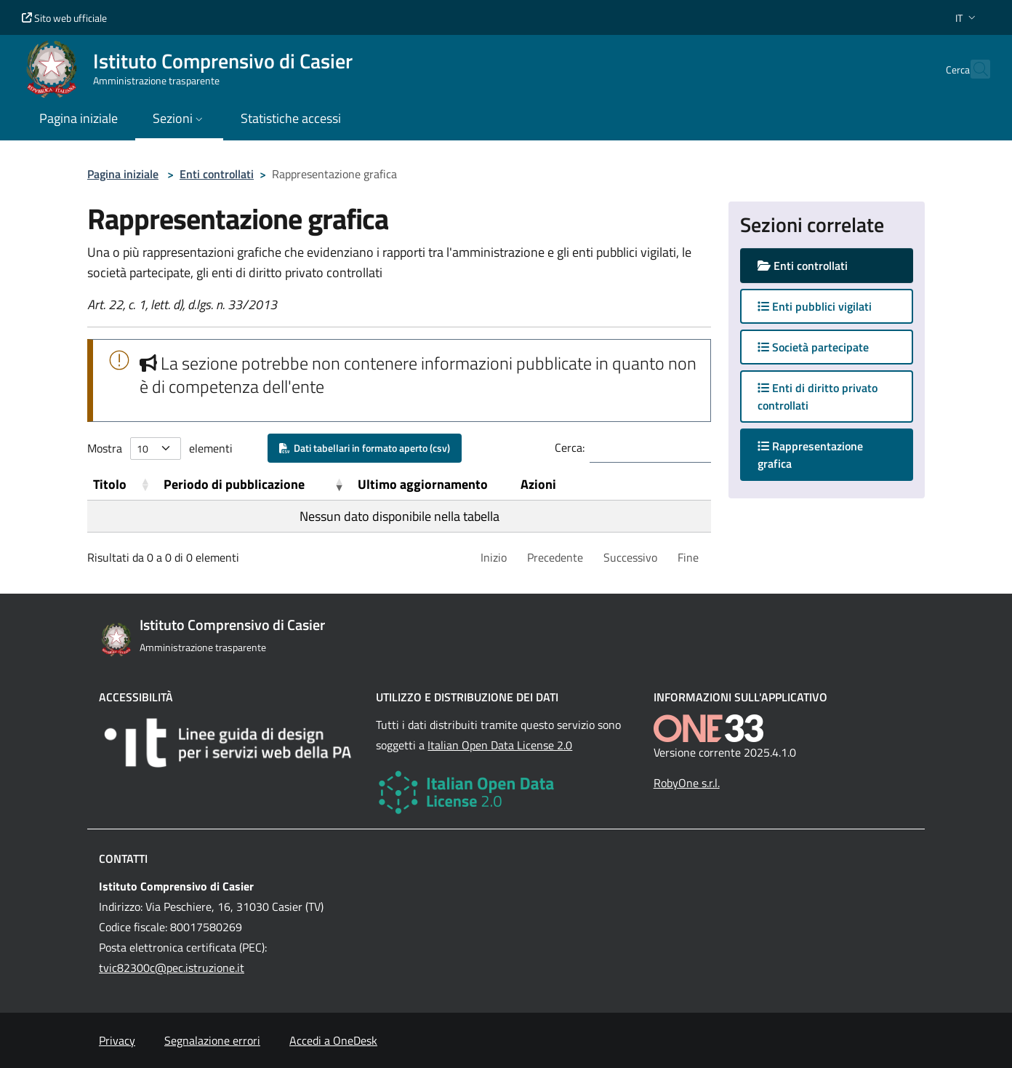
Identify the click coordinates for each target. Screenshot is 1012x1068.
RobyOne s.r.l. (687, 783)
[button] (967, 17)
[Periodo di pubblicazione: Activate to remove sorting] (255, 485)
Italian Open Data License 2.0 (499, 745)
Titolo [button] (109, 484)
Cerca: (570, 447)
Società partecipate (813, 347)
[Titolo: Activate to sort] (122, 485)
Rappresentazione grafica (810, 454)
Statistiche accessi (291, 118)
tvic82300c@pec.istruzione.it (171, 967)
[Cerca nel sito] (972, 69)
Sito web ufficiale (64, 17)
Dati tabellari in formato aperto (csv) (364, 447)
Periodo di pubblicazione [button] (234, 484)
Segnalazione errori (212, 1040)
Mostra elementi (160, 448)
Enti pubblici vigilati (815, 306)
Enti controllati (217, 174)
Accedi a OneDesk (333, 1040)
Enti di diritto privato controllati (818, 396)
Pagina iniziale (122, 174)
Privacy (117, 1040)
